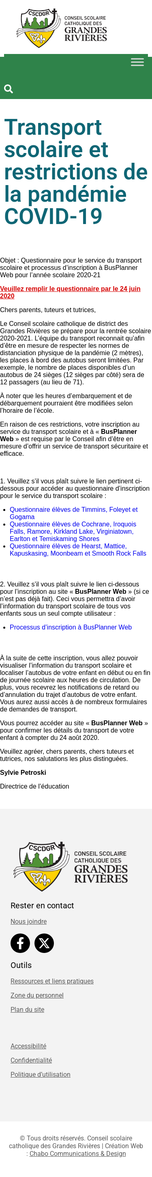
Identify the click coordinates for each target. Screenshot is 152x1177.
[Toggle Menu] (137, 62)
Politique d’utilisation (41, 1074)
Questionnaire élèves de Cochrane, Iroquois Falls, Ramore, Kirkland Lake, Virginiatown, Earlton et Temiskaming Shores (73, 531)
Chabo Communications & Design (78, 1154)
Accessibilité (28, 1046)
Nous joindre (29, 921)
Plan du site (27, 1009)
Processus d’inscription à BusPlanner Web (72, 627)
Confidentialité (31, 1060)
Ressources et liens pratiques (52, 981)
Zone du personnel (37, 995)
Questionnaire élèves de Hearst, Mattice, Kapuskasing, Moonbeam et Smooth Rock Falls (79, 550)
